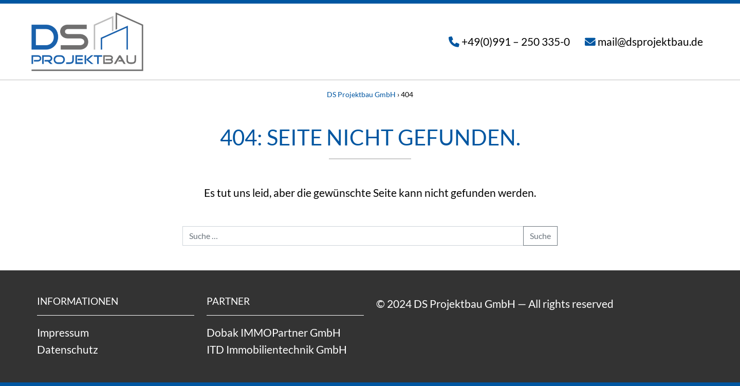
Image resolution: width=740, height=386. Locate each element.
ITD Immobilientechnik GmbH (277, 349)
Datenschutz (67, 349)
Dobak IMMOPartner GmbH (274, 332)
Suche (540, 236)
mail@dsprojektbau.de (650, 41)
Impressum (63, 332)
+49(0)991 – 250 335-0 (515, 41)
